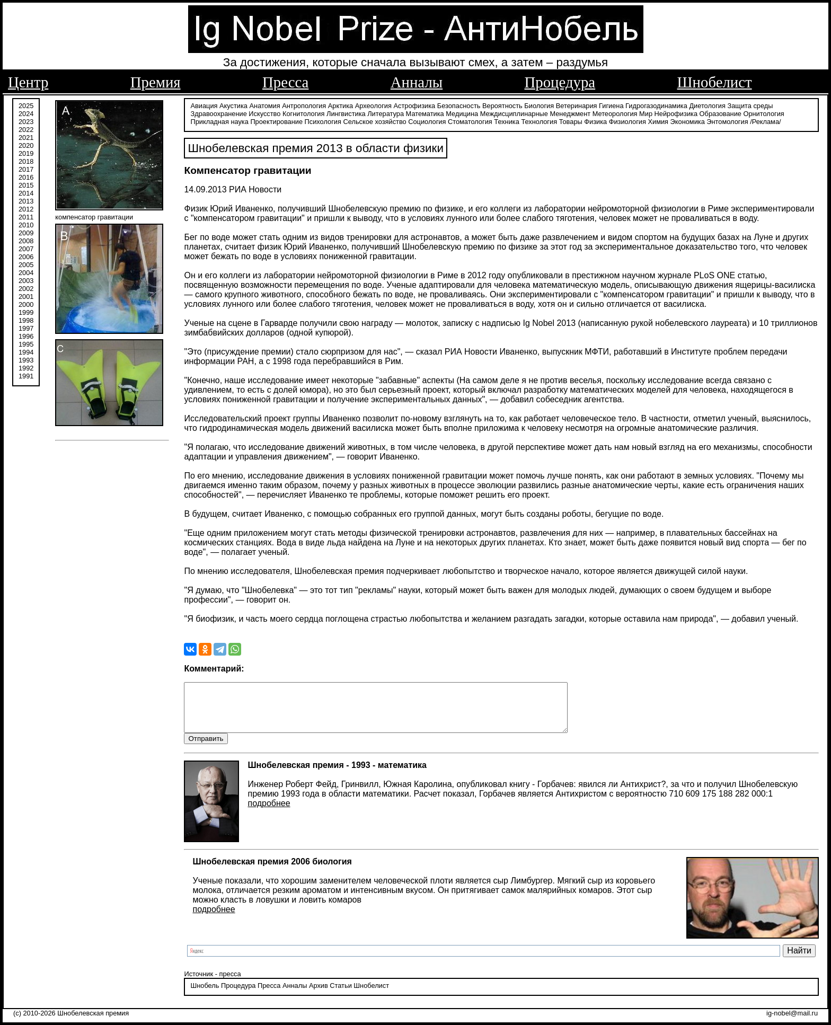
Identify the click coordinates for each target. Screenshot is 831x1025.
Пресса (285, 82)
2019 (26, 152)
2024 (26, 113)
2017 (26, 168)
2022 (26, 128)
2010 (26, 224)
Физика (595, 121)
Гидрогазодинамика (656, 105)
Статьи (340, 996)
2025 (26, 105)
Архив (318, 996)
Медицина (462, 113)
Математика (425, 113)
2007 (26, 248)
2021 (26, 136)
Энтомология (727, 121)
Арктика (340, 105)
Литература (385, 113)
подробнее (268, 812)
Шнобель (204, 996)
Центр (28, 82)
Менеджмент (570, 113)
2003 (26, 280)
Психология (323, 121)
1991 (26, 375)
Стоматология (470, 121)
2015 (26, 184)
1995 (26, 343)
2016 (26, 176)
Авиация (203, 105)
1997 (26, 327)
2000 (26, 303)
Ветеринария (576, 105)
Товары (570, 121)
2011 (26, 216)
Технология (539, 121)
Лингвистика (346, 113)
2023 (26, 121)
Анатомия (265, 105)
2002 (26, 287)
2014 (26, 192)
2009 (26, 232)
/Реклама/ (765, 121)
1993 (26, 359)
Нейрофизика (676, 113)
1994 (26, 351)
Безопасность (459, 105)
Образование (720, 113)
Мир (645, 113)
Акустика (233, 105)
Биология (539, 105)
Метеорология (615, 113)
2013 (26, 200)
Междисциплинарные (514, 113)
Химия (658, 121)
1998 (26, 319)
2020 (26, 144)
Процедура (560, 82)
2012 (26, 208)
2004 (26, 272)
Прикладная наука (219, 121)
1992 (26, 367)
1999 (26, 311)
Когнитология (303, 113)
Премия (155, 82)
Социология (427, 121)
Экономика (687, 121)
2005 (26, 264)
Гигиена (611, 105)
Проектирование (276, 121)
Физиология (627, 121)
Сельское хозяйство (374, 121)
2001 (26, 295)
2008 (26, 240)
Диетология (707, 105)
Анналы (417, 82)
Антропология (304, 105)
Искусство (264, 113)
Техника (506, 121)
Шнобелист (714, 82)
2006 (26, 256)
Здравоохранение (218, 113)
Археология (373, 105)
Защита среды (750, 105)
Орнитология (763, 113)
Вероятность (502, 105)
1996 (26, 335)
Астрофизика (415, 105)
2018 (26, 160)
